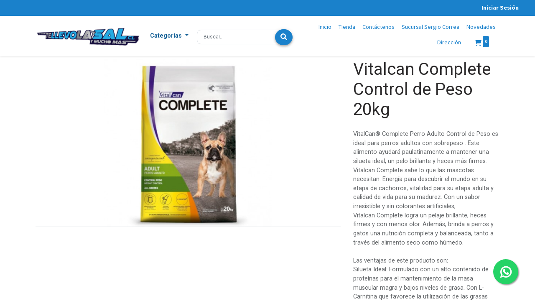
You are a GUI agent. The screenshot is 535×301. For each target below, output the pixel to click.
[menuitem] (325, 27)
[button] (169, 36)
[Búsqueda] (284, 37)
